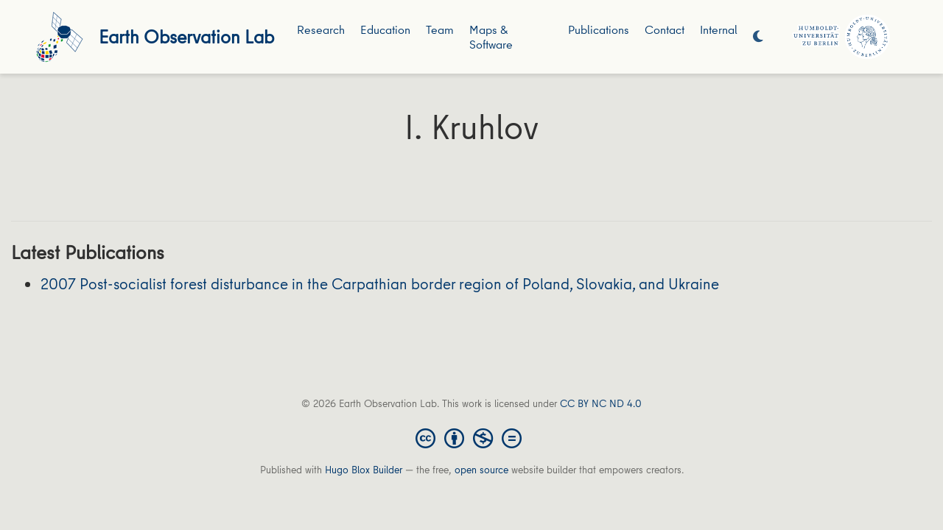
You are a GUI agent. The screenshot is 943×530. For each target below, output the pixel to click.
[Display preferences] (758, 37)
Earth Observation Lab (186, 36)
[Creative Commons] (471, 437)
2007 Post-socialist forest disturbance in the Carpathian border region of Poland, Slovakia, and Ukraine (380, 283)
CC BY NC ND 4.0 (601, 403)
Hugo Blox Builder (363, 469)
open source (481, 469)
